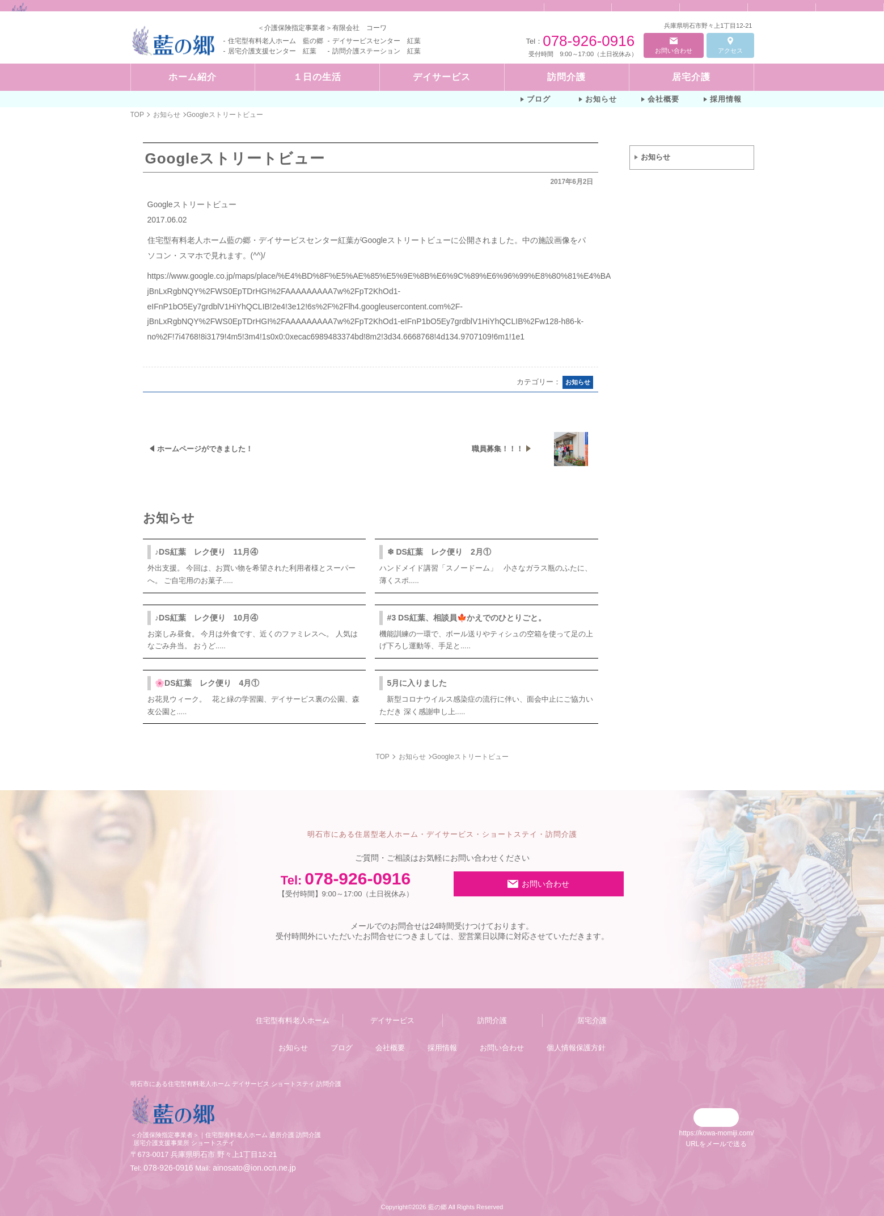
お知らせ (655, 157)
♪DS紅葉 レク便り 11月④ (206, 551)
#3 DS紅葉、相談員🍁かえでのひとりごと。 (466, 617)
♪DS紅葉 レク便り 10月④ (206, 617)
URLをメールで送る (716, 1144)
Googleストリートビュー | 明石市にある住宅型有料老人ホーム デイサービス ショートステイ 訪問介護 (273, 4)
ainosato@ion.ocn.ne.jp (254, 1167)
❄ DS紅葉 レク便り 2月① (439, 551)
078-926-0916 (589, 40)
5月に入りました (417, 682)
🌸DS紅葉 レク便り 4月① (207, 682)
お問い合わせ (673, 50)
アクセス (730, 50)
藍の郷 (437, 1207)
